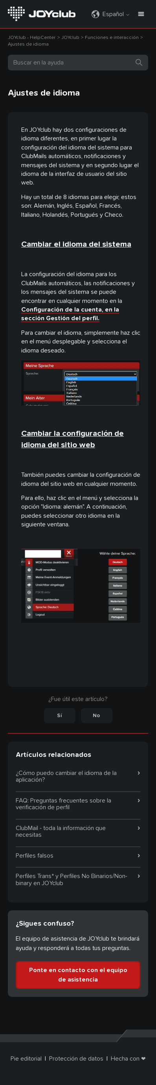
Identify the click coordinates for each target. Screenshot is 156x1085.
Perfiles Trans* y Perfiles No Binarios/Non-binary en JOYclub (71, 879)
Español (116, 14)
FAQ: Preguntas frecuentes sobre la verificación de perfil (63, 804)
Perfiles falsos (34, 855)
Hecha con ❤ (128, 1058)
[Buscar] (78, 62)
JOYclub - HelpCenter (31, 37)
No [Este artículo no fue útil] (96, 715)
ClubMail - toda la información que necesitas (61, 831)
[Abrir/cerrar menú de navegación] (141, 14)
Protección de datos (76, 1058)
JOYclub (71, 37)
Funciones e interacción (112, 37)
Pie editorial (26, 1058)
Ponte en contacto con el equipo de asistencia (78, 975)
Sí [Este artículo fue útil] (59, 715)
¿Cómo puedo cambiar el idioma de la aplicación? (66, 776)
